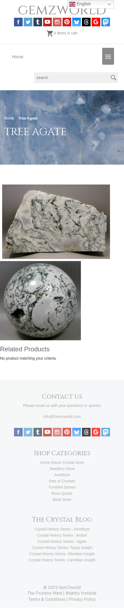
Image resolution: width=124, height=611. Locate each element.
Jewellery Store (62, 469)
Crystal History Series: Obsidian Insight (62, 554)
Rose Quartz (62, 493)
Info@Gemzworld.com (62, 416)
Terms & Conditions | (48, 599)
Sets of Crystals (62, 481)
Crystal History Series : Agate (62, 541)
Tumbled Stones (61, 487)
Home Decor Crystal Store (62, 462)
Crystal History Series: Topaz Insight (62, 547)
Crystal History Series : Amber (62, 535)
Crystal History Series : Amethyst (62, 529)
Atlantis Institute (81, 593)
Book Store (62, 499)
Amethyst (62, 475)
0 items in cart (62, 33)
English (80, 4)
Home (17, 57)
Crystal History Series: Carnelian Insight (62, 560)
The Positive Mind (44, 593)
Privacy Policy (82, 599)
